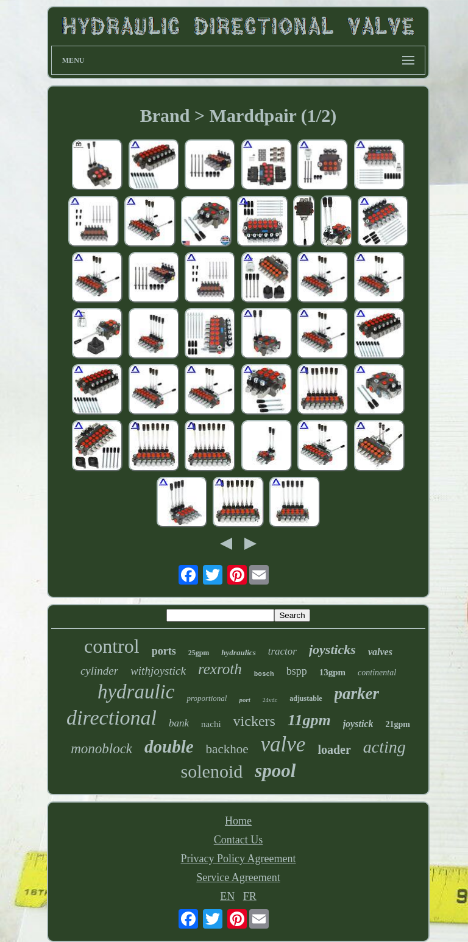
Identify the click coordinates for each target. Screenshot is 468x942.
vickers (254, 721)
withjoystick (158, 670)
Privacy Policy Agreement (238, 858)
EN (227, 896)
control (112, 646)
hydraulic (136, 692)
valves (380, 652)
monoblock (101, 748)
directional (111, 717)
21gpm (397, 724)
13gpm (332, 672)
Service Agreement (238, 877)
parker (357, 693)
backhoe (227, 749)
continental (377, 672)
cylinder (99, 670)
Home (238, 821)
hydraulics (238, 652)
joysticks (332, 649)
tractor (282, 651)
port (244, 699)
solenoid (212, 771)
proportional (206, 698)
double (169, 746)
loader (333, 749)
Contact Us (238, 840)
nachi (211, 724)
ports (164, 651)
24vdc (270, 700)
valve (283, 744)
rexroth (220, 669)
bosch (264, 674)
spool (275, 770)
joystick (358, 724)
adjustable (305, 698)
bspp (296, 671)
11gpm (309, 720)
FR (250, 896)
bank (179, 723)
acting (384, 746)
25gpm (199, 653)
